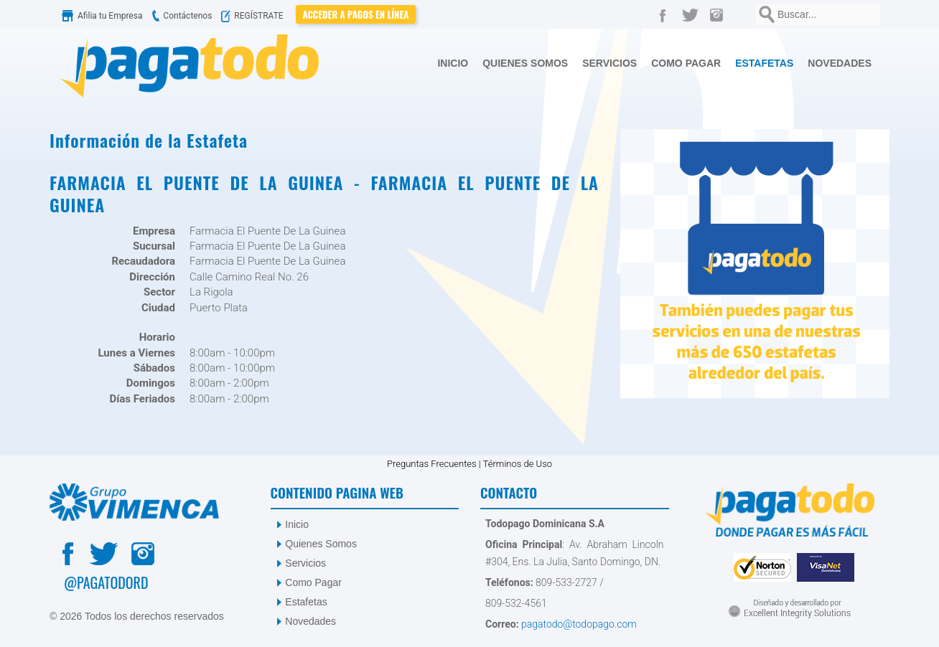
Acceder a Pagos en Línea (356, 14)
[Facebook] (665, 14)
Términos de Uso (517, 463)
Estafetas (306, 602)
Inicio (297, 524)
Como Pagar (313, 582)
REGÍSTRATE (255, 16)
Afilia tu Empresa (103, 16)
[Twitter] (692, 14)
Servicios (305, 563)
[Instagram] (720, 14)
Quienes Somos (321, 543)
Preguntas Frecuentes (432, 463)
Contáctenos (180, 16)
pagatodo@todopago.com (578, 624)
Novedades (310, 621)
